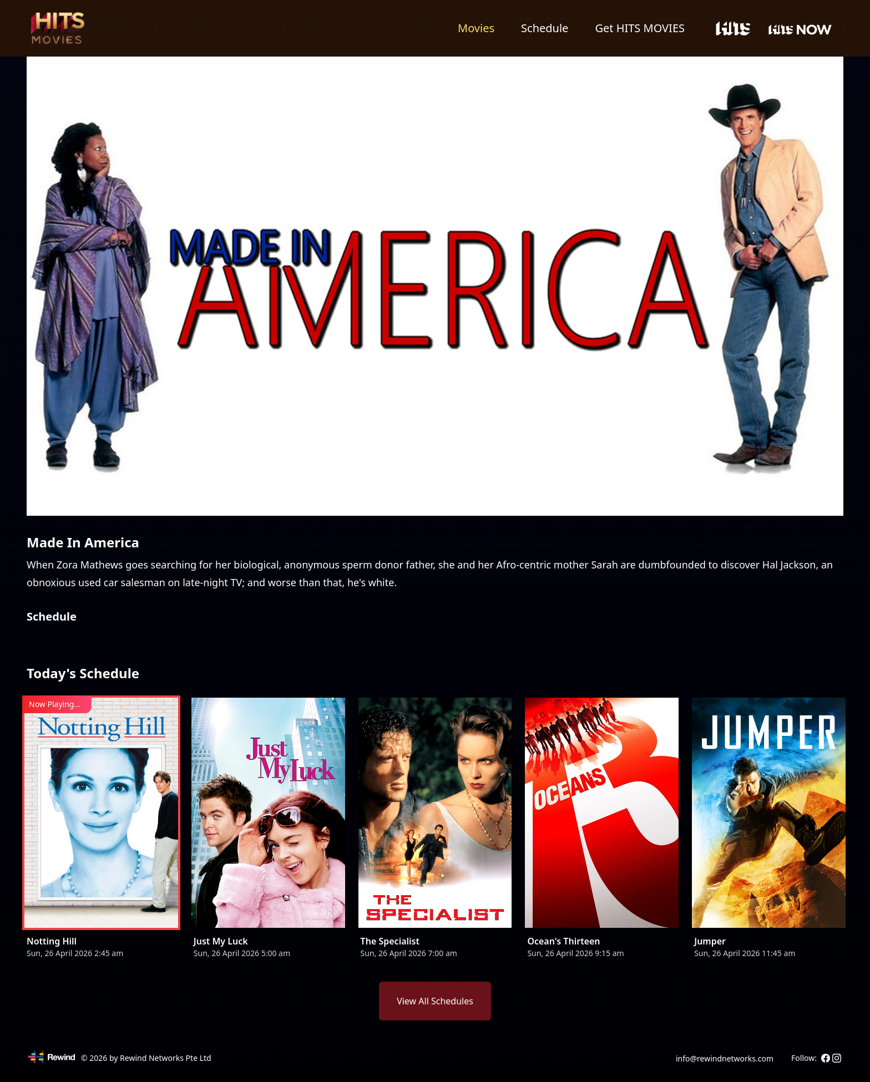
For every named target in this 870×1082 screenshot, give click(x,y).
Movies (476, 28)
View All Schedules (435, 1001)
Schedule (544, 28)
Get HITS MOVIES (640, 28)
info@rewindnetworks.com (724, 1058)
